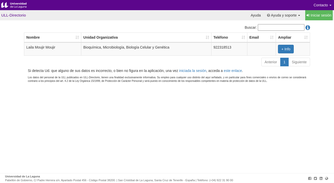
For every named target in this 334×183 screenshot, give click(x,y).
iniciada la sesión (192, 71)
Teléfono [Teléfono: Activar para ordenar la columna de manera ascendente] (220, 37)
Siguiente (299, 62)
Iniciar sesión (318, 15)
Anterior (271, 62)
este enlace (233, 71)
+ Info (285, 49)
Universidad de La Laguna (17, 5)
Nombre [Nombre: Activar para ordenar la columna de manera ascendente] (33, 37)
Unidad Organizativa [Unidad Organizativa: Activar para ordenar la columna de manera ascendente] (100, 37)
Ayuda (256, 15)
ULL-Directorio (13, 15)
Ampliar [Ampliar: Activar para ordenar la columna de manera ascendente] (284, 37)
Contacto (322, 5)
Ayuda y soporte (283, 15)
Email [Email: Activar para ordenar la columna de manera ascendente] (254, 37)
